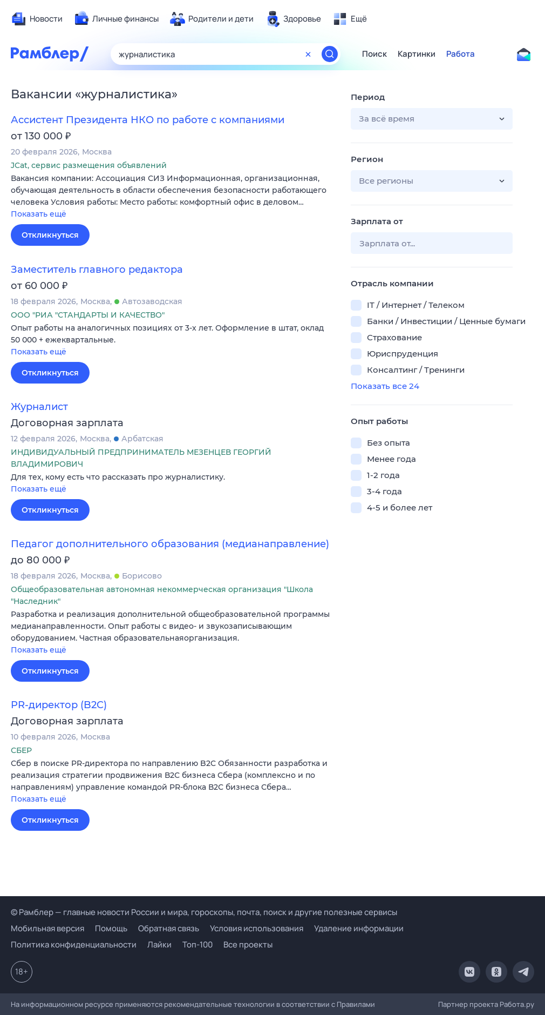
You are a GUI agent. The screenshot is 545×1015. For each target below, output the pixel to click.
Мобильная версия (47, 928)
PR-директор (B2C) (59, 705)
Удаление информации (359, 928)
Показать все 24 (385, 386)
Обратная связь (168, 928)
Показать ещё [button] (38, 214)
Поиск (374, 54)
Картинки (416, 54)
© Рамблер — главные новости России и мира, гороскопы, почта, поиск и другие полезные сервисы (204, 912)
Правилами (356, 1004)
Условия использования (256, 928)
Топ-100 (197, 944)
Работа (460, 54)
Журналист (39, 407)
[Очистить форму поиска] (308, 54)
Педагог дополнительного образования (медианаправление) (170, 544)
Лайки (159, 944)
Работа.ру (517, 1004)
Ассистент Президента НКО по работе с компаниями (147, 120)
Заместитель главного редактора (97, 269)
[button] (173, 196)
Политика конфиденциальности (74, 944)
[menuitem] (37, 19)
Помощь (111, 928)
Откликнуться (50, 235)
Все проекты (247, 944)
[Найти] (329, 54)
